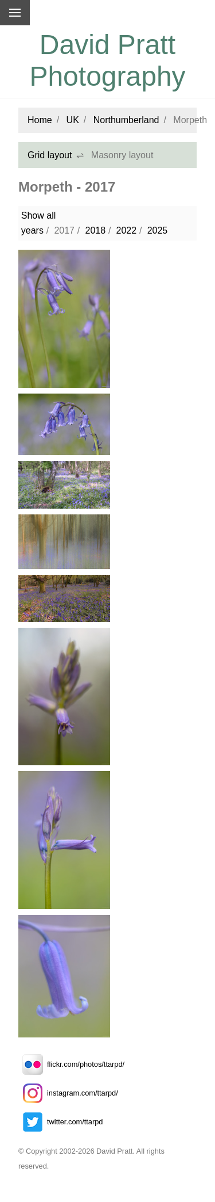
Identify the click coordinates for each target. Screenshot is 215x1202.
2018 (95, 230)
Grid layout (50, 155)
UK (73, 120)
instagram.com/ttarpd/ (68, 1093)
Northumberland (126, 120)
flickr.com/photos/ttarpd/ (71, 1064)
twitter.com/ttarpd (60, 1121)
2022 (126, 230)
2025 (157, 230)
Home (40, 120)
